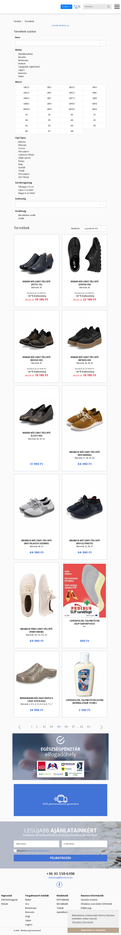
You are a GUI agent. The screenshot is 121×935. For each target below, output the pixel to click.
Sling (20, 164)
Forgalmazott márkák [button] (37, 896)
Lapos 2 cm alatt (25, 190)
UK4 (94, 87)
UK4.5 (26, 93)
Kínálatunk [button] (62, 896)
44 (71, 126)
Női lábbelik (62, 904)
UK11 (49, 109)
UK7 (49, 98)
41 (94, 120)
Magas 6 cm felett (26, 193)
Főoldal (17, 21)
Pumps (21, 161)
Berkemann (23, 60)
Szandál (21, 167)
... (40, 727)
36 (72, 115)
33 (26, 115)
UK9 (49, 104)
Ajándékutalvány (25, 54)
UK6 (94, 93)
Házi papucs (23, 151)
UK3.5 (72, 87)
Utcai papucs (24, 174)
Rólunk (4, 904)
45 (94, 126)
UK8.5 (26, 104)
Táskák (21, 170)
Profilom (65, 6)
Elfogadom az (33, 850)
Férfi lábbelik (63, 900)
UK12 (94, 109)
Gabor (28, 921)
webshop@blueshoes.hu (60, 878)
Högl (27, 916)
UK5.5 (72, 93)
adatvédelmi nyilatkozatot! (38, 850)
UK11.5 (72, 109)
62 (81, 726)
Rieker (21, 76)
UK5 (49, 93)
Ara (27, 904)
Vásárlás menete (89, 900)
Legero (21, 70)
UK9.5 (72, 104)
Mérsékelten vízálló (27, 215)
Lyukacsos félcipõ (26, 154)
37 (94, 115)
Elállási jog (86, 908)
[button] (60, 25)
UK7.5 (72, 98)
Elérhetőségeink (9, 900)
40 (71, 120)
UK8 (95, 98)
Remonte (22, 73)
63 (88, 726)
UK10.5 (26, 109)
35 (49, 115)
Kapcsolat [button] (6, 896)
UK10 (94, 104)
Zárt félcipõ (23, 177)
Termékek (29, 21)
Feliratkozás (60, 858)
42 (26, 126)
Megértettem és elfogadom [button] (93, 930)
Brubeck (21, 63)
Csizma (21, 148)
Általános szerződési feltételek (96, 904)
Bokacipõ (22, 145)
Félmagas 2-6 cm (26, 187)
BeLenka (22, 57)
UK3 (49, 87)
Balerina (22, 142)
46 (26, 131)
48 (72, 131)
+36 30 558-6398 (60, 873)
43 (49, 126)
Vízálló (21, 218)
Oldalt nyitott (24, 158)
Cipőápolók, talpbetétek (29, 67)
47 (49, 131)
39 (49, 120)
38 (26, 120)
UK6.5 (26, 98)
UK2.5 (26, 87)
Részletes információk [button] (82, 922)
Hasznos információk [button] (92, 896)
